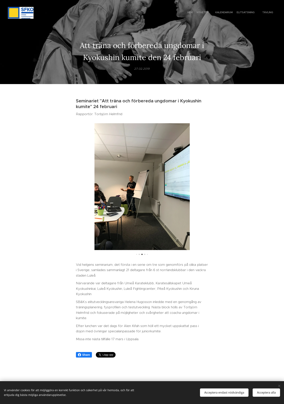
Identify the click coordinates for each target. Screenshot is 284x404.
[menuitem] (251, 13)
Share (84, 354)
